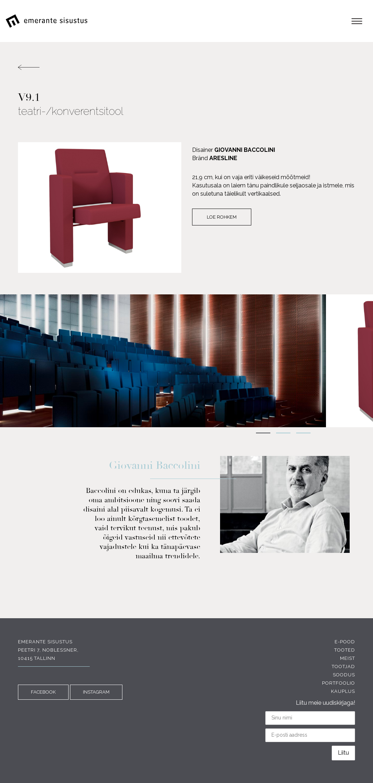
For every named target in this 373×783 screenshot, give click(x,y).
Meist (347, 658)
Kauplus (343, 691)
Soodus (344, 674)
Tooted (344, 650)
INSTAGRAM (96, 692)
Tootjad (343, 666)
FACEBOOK (43, 692)
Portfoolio (338, 683)
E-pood (345, 641)
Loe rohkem (222, 217)
